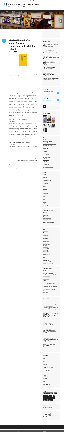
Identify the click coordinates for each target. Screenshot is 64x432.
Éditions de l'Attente (46, 187)
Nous (44, 197)
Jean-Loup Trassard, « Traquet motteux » (51, 78)
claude (44, 330)
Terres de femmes (46, 279)
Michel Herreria (45, 232)
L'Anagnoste (45, 290)
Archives (13, 11)
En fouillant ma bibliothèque (48, 367)
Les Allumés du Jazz (46, 213)
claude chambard (46, 339)
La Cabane (44, 184)
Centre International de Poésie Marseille (49, 274)
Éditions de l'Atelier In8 (47, 180)
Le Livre (44, 293)
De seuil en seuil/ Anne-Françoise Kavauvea (50, 286)
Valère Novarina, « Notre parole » (49, 70)
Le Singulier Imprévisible (48, 372)
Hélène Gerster (45, 242)
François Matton (45, 235)
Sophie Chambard (47, 382)
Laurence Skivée (45, 247)
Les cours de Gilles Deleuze (47, 145)
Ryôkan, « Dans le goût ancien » (49, 67)
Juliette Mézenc (45, 158)
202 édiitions (45, 202)
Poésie (45, 379)
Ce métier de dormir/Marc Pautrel (48, 142)
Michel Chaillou (45, 139)
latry (44, 318)
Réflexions (46, 381)
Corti (44, 203)
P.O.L (44, 178)
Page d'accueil (31, 31)
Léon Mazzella (45, 307)
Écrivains (45, 364)
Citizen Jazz (45, 216)
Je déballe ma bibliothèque (48, 370)
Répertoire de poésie (46, 276)
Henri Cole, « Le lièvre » (47, 49)
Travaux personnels (47, 384)
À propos (19, 11)
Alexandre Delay (45, 231)
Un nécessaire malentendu (24, 4)
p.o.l (54, 395)
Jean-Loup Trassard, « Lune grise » (49, 74)
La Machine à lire (45, 292)
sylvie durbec (45, 344)
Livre (45, 375)
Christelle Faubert (46, 245)
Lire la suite (54, 35)
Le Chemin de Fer (45, 193)
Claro (44, 149)
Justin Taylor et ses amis (47, 219)
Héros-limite (45, 177)
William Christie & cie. (46, 221)
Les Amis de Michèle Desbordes (48, 167)
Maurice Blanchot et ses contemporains (49, 144)
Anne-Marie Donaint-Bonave (48, 263)
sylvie (44, 334)
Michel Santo (45, 348)
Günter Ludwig (45, 250)
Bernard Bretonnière (47, 301)
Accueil (6, 11)
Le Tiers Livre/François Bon (47, 141)
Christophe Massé (46, 241)
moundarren (45, 395)
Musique (45, 378)
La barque (44, 196)
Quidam (44, 190)
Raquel (44, 257)
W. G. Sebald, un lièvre (51, 330)
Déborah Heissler (46, 164)
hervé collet (45, 400)
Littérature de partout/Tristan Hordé (49, 289)
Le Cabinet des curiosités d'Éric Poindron (49, 283)
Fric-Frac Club (45, 284)
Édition (45, 366)
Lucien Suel (45, 151)
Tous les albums (56, 132)
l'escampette (50, 400)
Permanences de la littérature (48, 273)
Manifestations (46, 376)
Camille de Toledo (46, 160)
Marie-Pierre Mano (46, 239)
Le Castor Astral (45, 183)
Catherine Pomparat (46, 157)
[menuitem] (6, 11)
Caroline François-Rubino (47, 261)
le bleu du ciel (45, 174)
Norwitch (44, 280)
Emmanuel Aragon (46, 251)
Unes (44, 199)
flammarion (50, 395)
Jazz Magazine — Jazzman (47, 218)
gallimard (44, 393)
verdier (55, 393)
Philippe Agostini (46, 260)
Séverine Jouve (45, 313)
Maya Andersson (45, 238)
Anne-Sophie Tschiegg (46, 244)
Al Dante (44, 186)
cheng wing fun (52, 397)
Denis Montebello (46, 154)
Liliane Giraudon (45, 161)
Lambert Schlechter (46, 163)
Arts (44, 358)
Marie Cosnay (45, 155)
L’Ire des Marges (45, 205)
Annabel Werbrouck (46, 255)
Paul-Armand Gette (46, 248)
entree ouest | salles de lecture (48, 277)
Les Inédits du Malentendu (48, 373)
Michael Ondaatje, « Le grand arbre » (22, 31)
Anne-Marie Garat (46, 148)
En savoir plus (44, 431)
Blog (45, 361)
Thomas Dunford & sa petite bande (48, 222)
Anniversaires (46, 356)
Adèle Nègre (45, 258)
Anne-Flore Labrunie (46, 254)
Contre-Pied (45, 189)
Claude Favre (45, 152)
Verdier (44, 181)
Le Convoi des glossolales (47, 287)
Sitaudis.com (45, 271)
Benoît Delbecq (45, 212)
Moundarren (45, 200)
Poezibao (44, 270)
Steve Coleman (45, 215)
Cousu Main (45, 192)
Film (44, 369)
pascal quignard (45, 397)
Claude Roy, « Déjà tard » (54, 348)
